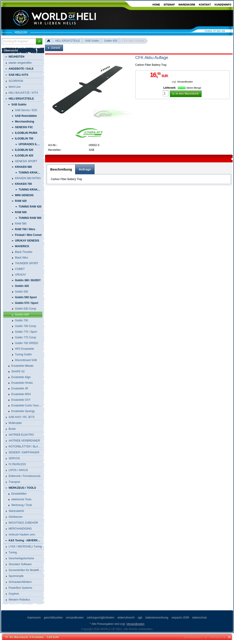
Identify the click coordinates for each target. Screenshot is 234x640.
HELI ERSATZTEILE (67, 40)
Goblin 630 (110, 40)
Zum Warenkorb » (193, 637)
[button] (39, 41)
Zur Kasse (216, 637)
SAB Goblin (92, 40)
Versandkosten (185, 82)
